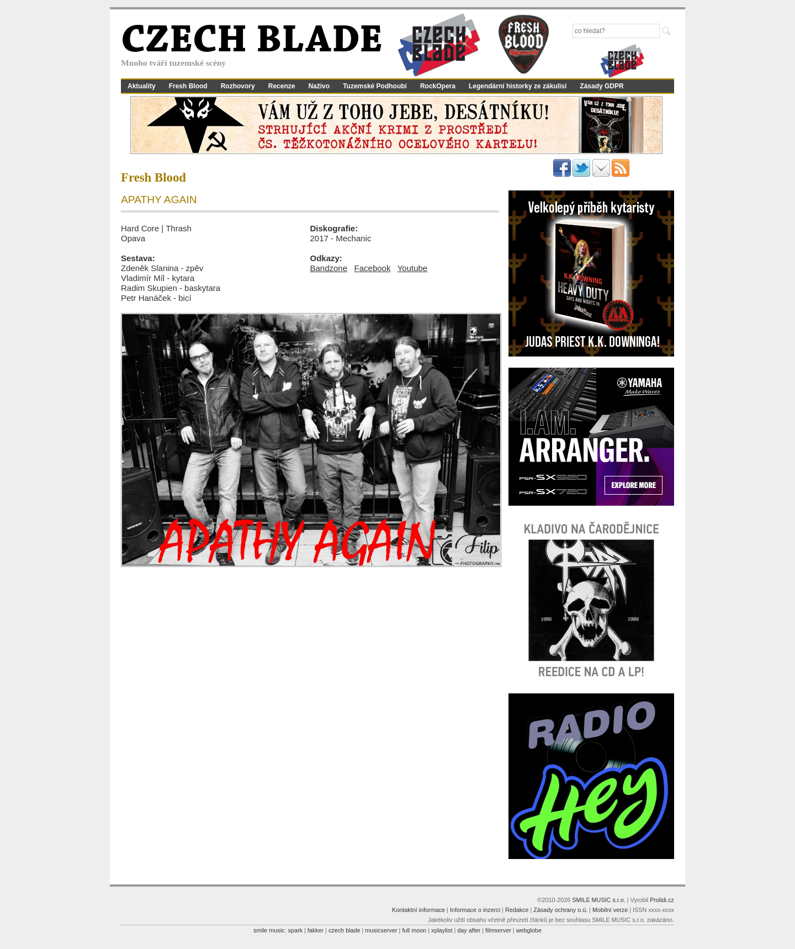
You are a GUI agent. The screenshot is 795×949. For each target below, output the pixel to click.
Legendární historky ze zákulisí (517, 86)
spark (295, 930)
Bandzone (329, 268)
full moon (414, 930)
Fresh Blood (188, 86)
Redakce (517, 909)
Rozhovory (238, 86)
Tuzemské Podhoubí (375, 86)
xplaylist (441, 930)
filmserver (498, 930)
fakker (316, 930)
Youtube (413, 268)
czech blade (344, 930)
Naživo (319, 86)
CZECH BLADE (252, 42)
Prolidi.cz (662, 900)
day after (468, 930)
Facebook (372, 268)
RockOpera (437, 86)
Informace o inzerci (475, 909)
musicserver (381, 930)
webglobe (529, 930)
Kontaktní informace (418, 909)
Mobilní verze (610, 909)
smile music (268, 930)
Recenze (281, 86)
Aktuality (142, 86)
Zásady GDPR (601, 86)
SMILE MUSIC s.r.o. (599, 900)
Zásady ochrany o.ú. (560, 909)
